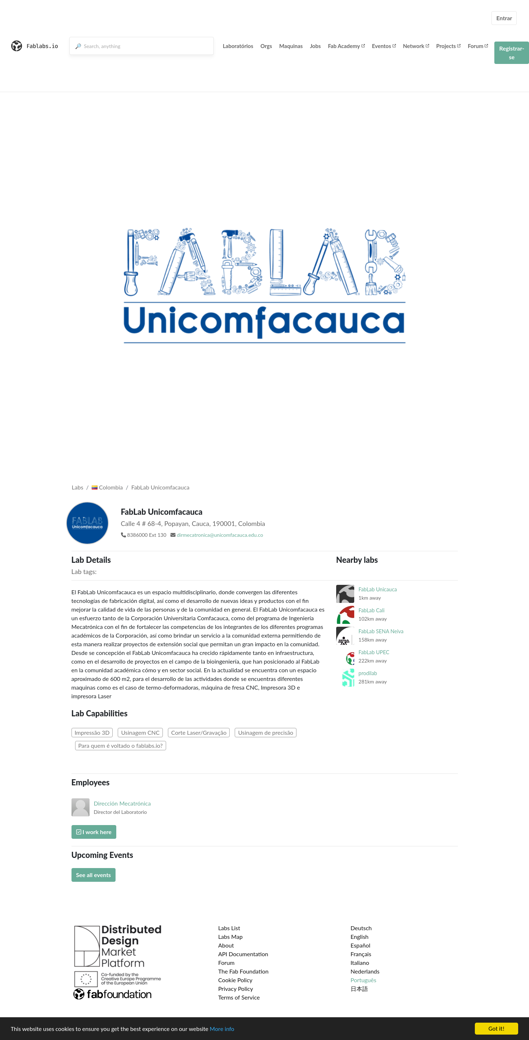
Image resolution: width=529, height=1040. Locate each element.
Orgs (266, 46)
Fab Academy (346, 46)
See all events (93, 874)
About (226, 945)
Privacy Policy (235, 988)
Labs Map (230, 936)
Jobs (315, 46)
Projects (448, 46)
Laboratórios (238, 46)
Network (416, 46)
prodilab (368, 673)
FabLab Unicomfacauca (160, 487)
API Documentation (243, 953)
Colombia (107, 487)
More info (222, 1029)
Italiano (360, 962)
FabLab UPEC (374, 652)
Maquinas (291, 46)
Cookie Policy (235, 979)
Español (360, 945)
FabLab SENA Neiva (381, 631)
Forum (478, 46)
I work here (94, 831)
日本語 (359, 988)
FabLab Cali (372, 610)
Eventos (384, 46)
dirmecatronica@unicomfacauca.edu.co (220, 535)
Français (361, 953)
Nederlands (365, 971)
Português (363, 979)
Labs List (229, 927)
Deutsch (361, 927)
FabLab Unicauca (378, 589)
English (360, 936)
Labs (77, 487)
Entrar (504, 17)
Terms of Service (239, 997)
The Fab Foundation (243, 971)
